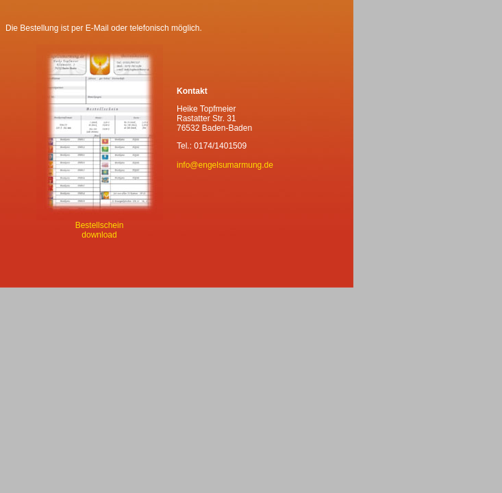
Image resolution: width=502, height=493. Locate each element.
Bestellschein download (99, 226)
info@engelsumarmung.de (225, 165)
